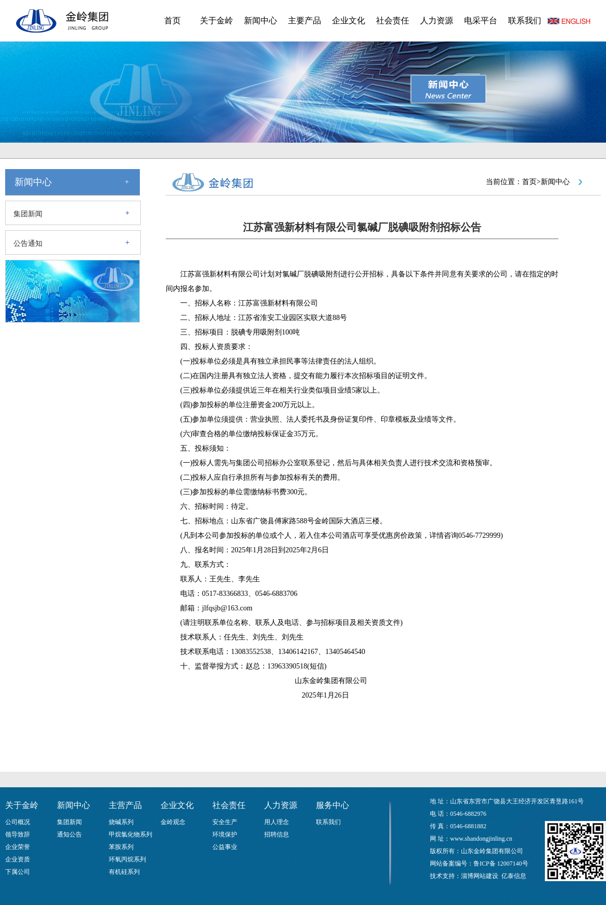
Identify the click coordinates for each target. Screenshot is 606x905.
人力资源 (436, 20)
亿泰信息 (513, 876)
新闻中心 (260, 20)
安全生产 (224, 822)
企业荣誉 (17, 847)
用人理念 (276, 822)
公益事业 (224, 847)
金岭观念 (173, 822)
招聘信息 (276, 834)
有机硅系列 (124, 871)
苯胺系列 (121, 847)
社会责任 (392, 20)
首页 (172, 20)
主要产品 (304, 20)
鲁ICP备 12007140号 (500, 863)
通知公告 (69, 834)
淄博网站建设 (479, 876)
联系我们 (524, 20)
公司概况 (17, 822)
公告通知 (27, 243)
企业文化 (348, 20)
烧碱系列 (121, 822)
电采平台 (480, 20)
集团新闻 (27, 214)
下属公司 (17, 871)
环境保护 (224, 834)
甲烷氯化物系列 (130, 834)
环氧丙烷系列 (127, 859)
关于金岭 (216, 20)
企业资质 (17, 859)
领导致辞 (17, 834)
